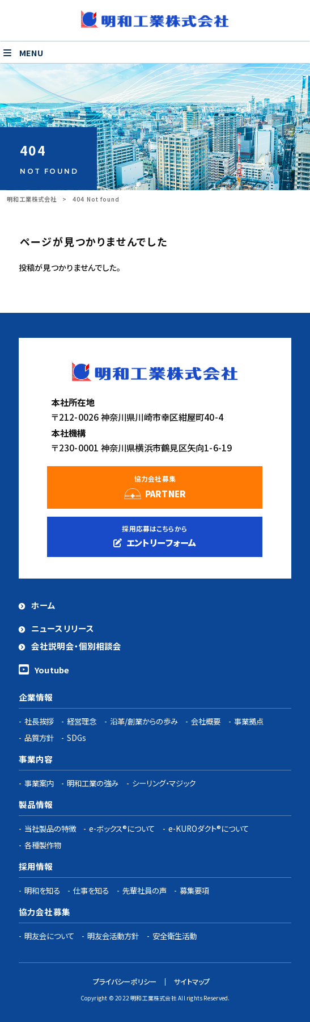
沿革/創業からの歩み (144, 721)
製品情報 (36, 804)
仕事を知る (91, 890)
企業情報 (36, 697)
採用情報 (36, 866)
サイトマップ (192, 982)
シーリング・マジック (164, 783)
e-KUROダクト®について (208, 828)
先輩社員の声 (144, 890)
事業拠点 (249, 721)
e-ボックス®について (122, 828)
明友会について (49, 935)
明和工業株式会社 (32, 199)
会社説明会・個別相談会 (76, 646)
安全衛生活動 (174, 935)
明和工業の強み (92, 783)
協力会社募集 (44, 912)
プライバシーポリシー (124, 982)
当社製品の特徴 (50, 828)
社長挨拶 (39, 721)
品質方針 (39, 737)
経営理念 (81, 721)
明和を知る (42, 890)
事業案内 (39, 783)
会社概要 (205, 721)
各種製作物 (42, 845)
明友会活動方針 (113, 935)
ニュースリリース (62, 628)
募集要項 (194, 890)
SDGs (76, 737)
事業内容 (36, 759)
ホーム (43, 605)
